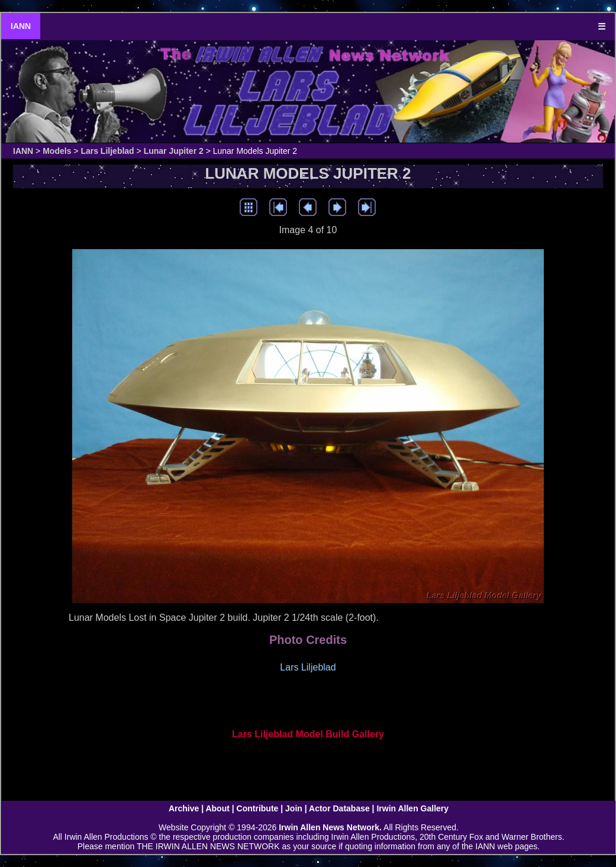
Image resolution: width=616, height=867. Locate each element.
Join (293, 808)
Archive (184, 808)
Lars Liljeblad (107, 151)
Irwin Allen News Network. (330, 827)
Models (57, 151)
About (217, 808)
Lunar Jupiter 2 (174, 151)
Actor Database (339, 808)
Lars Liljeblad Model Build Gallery (308, 734)
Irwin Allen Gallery (412, 808)
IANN (21, 26)
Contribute (258, 808)
